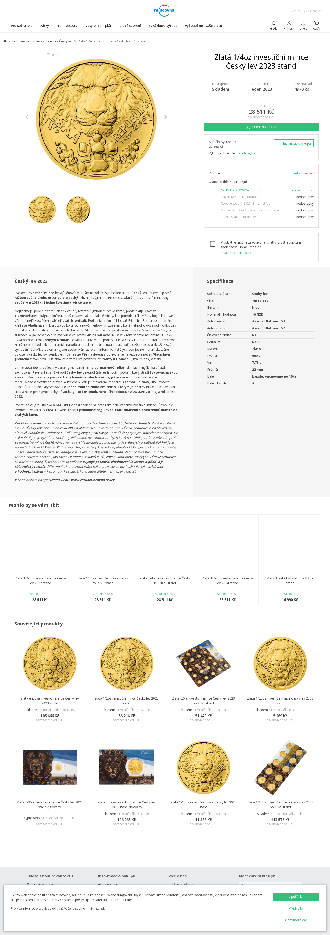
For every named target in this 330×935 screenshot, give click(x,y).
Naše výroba (177, 778)
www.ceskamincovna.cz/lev (93, 480)
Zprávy (173, 798)
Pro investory (66, 25)
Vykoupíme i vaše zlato (203, 25)
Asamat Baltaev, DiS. (139, 382)
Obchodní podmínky (113, 791)
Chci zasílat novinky (253, 782)
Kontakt (104, 778)
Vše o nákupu (108, 771)
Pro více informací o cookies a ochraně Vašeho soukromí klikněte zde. (58, 908)
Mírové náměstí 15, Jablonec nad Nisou (250, 210)
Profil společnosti (181, 771)
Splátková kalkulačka (236, 253)
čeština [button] (311, 10)
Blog (101, 811)
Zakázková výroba (163, 25)
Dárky (44, 25)
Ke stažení (176, 804)
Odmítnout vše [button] (296, 920)
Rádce (102, 804)
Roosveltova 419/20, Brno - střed (245, 203)
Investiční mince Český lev (54, 41)
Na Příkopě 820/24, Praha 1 (241, 190)
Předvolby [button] (296, 908)
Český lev (260, 293)
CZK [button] (293, 10)
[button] (36, 117)
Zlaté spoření (130, 25)
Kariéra (173, 791)
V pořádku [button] (296, 896)
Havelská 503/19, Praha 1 (239, 197)
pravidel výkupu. (247, 153)
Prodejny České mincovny (117, 798)
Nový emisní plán (98, 25)
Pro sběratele (21, 25)
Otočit (53, 57)
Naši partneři (178, 784)
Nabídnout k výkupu (294, 143)
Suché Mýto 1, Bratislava (239, 217)
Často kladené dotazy (114, 784)
